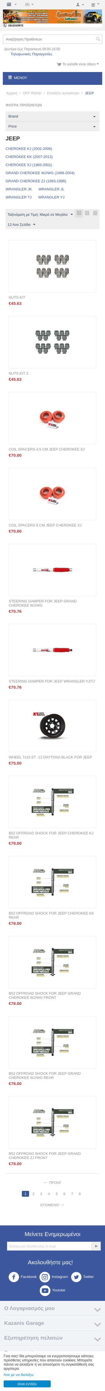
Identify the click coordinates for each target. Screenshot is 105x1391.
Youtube (52, 1290)
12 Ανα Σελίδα (21, 225)
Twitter (82, 1277)
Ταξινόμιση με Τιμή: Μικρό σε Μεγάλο (40, 214)
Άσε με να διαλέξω (19, 1375)
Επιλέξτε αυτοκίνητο (63, 93)
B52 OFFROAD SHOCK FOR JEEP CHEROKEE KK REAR (51, 915)
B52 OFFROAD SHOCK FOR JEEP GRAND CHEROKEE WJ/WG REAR (45, 1075)
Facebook (22, 1277)
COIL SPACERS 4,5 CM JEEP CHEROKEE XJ (47, 449)
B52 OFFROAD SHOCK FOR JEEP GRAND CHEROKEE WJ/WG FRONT (45, 995)
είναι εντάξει (27, 1384)
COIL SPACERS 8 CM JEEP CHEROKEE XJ (45, 525)
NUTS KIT (17, 297)
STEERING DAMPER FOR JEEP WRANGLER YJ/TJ (52, 681)
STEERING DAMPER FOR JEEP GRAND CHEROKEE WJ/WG (43, 603)
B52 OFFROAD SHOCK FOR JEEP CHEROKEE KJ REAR (51, 835)
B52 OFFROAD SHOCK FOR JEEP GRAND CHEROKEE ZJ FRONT (45, 1155)
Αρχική (11, 93)
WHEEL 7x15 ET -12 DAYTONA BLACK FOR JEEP (50, 757)
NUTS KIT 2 (18, 373)
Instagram (53, 1277)
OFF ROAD (32, 93)
